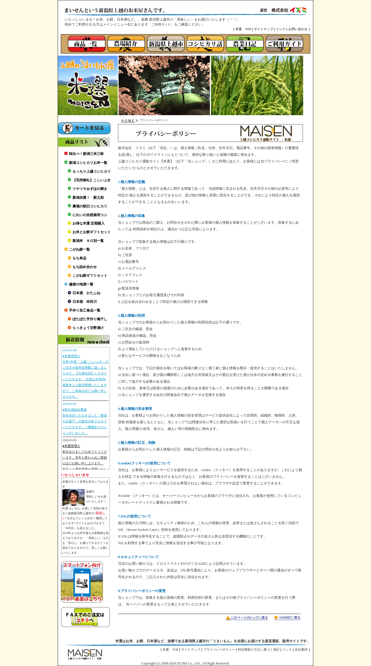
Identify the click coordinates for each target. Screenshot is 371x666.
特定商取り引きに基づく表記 (258, 649)
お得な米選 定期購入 (88, 223)
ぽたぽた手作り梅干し (89, 319)
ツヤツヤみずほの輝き (89, 189)
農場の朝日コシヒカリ (89, 206)
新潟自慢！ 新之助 (88, 198)
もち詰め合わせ (84, 267)
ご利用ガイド (161, 24)
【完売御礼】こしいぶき (91, 180)
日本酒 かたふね (86, 293)
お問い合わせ (298, 29)
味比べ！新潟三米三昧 (86, 154)
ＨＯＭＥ (128, 121)
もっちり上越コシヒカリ (91, 171)
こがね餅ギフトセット (89, 276)
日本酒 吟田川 (84, 302)
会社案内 (301, 649)
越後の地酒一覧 (81, 284)
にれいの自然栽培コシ (89, 215)
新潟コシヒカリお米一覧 (88, 163)
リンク (280, 29)
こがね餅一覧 (79, 249)
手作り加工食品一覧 (84, 310)
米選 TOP (243, 29)
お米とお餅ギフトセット (91, 232)
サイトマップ (263, 29)
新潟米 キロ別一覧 (88, 241)
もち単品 (79, 258)
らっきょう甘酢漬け (88, 328)
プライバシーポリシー (219, 649)
